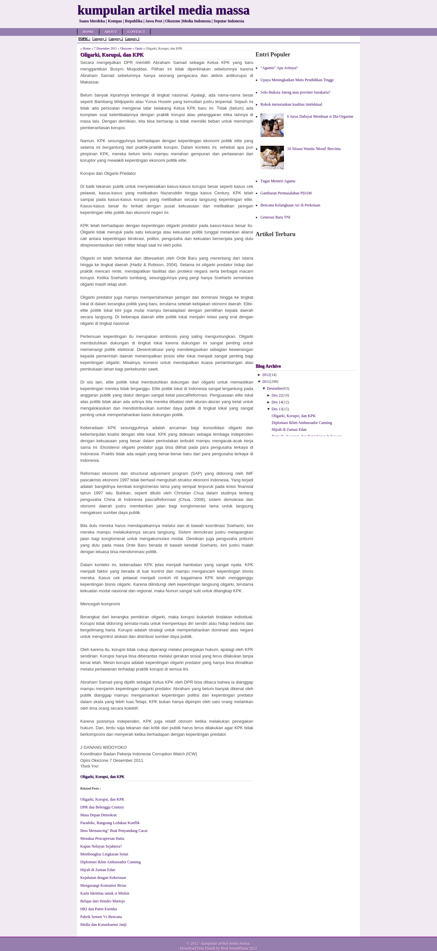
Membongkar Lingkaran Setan (104, 854)
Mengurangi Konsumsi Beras (103, 885)
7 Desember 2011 (105, 48)
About (110, 32)
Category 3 (132, 38)
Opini (139, 48)
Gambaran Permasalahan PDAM (286, 193)
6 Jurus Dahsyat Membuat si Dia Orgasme (320, 116)
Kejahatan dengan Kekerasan (103, 877)
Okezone (126, 48)
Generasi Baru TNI (275, 217)
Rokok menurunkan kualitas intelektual (291, 104)
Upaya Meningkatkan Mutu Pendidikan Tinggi (297, 80)
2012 (266, 374)
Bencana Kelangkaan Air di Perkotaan (290, 205)
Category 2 (115, 38)
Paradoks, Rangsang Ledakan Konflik (110, 823)
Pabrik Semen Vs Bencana (101, 916)
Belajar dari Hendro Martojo (102, 901)
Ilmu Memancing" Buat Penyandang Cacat (114, 830)
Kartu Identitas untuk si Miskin (104, 893)
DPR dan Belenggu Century (102, 807)
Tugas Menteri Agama (277, 181)
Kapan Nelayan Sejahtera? (101, 846)
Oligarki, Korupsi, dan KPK (102, 776)
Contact (136, 32)
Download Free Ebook (197, 948)
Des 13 (277, 409)
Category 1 (99, 38)
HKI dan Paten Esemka (98, 909)
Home (88, 32)
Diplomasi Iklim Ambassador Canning (110, 862)
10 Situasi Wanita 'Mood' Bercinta (314, 148)
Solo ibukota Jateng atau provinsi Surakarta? (295, 92)
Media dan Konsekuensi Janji (103, 924)
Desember (275, 388)
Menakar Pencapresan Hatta (102, 838)
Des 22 (277, 395)
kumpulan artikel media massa (225, 943)
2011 (266, 381)
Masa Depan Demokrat (98, 815)
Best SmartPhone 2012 (239, 948)
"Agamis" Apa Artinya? (279, 68)
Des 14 (277, 402)
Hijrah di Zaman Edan (97, 870)
